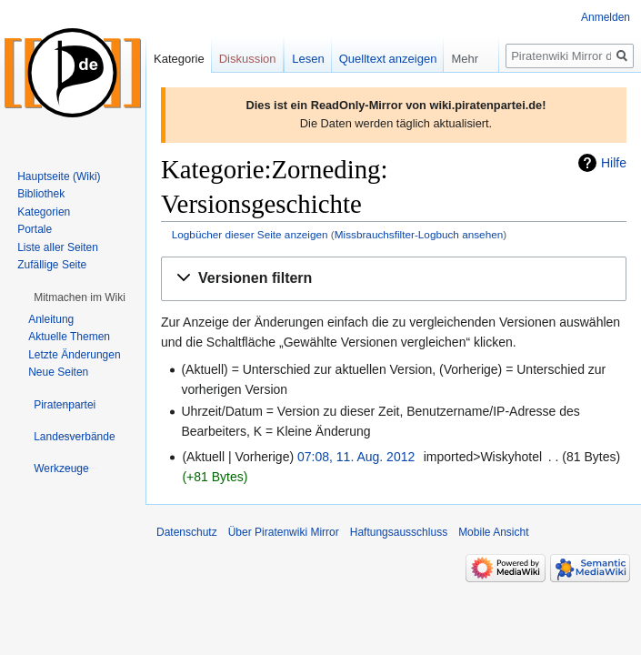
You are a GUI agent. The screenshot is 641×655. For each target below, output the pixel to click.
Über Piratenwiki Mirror (283, 532)
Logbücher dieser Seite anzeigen (250, 234)
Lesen (308, 59)
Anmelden (605, 17)
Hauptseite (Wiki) (58, 176)
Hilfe (613, 163)
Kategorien (43, 212)
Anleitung (51, 319)
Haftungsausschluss (398, 532)
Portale (34, 229)
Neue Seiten (58, 372)
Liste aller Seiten (57, 247)
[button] (393, 279)
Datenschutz (186, 532)
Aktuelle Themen (69, 336)
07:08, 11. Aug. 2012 (356, 456)
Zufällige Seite (51, 264)
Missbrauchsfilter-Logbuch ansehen (419, 234)
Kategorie (179, 59)
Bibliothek (41, 193)
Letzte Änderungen (74, 354)
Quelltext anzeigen (388, 59)
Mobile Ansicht (493, 532)
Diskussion (247, 59)
